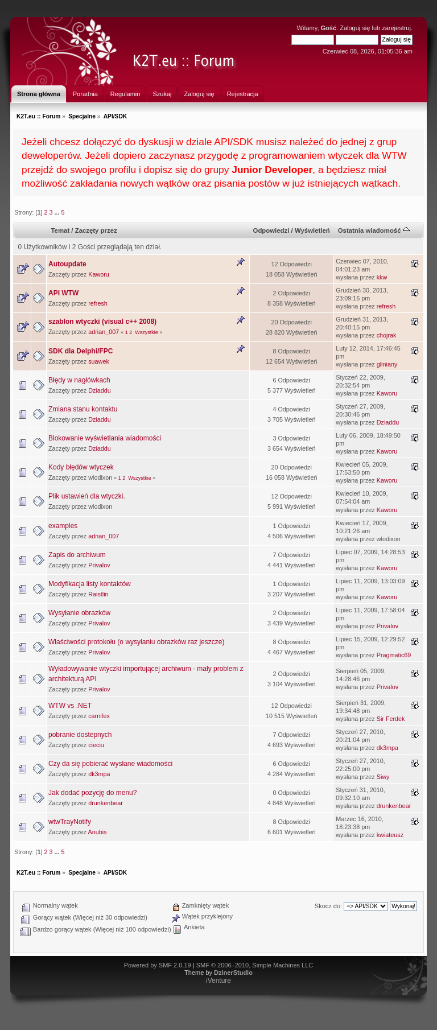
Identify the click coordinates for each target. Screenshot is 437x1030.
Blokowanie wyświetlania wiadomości (104, 438)
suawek (98, 361)
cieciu (96, 744)
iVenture (218, 980)
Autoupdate (67, 264)
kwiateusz (390, 834)
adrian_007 (103, 331)
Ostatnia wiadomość (374, 230)
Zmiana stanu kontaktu (82, 409)
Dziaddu (99, 390)
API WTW (63, 293)
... (57, 212)
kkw (382, 277)
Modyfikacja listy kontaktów (89, 584)
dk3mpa (387, 747)
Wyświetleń (312, 230)
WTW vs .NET (70, 706)
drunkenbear (105, 803)
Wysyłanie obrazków (79, 613)
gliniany (387, 364)
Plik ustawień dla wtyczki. (86, 496)
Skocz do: (328, 906)
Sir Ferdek (391, 718)
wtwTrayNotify (69, 822)
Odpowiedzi (271, 230)
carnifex (99, 715)
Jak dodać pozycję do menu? (92, 793)
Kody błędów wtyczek (81, 467)
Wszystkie (146, 332)
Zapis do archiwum (77, 555)
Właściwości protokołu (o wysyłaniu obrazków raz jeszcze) (136, 642)
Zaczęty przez (96, 230)
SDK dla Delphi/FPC (80, 351)
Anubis (97, 832)
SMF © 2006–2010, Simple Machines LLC (255, 965)
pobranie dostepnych (80, 735)
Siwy (383, 776)
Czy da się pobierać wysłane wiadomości (110, 764)
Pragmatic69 (394, 655)
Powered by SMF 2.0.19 (157, 965)
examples (62, 526)
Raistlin (98, 594)
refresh (98, 303)
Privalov (99, 565)
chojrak (387, 335)
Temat (60, 230)
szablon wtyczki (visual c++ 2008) (102, 322)
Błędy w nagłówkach (79, 380)
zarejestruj (396, 27)
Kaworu (98, 274)
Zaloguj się (355, 27)
